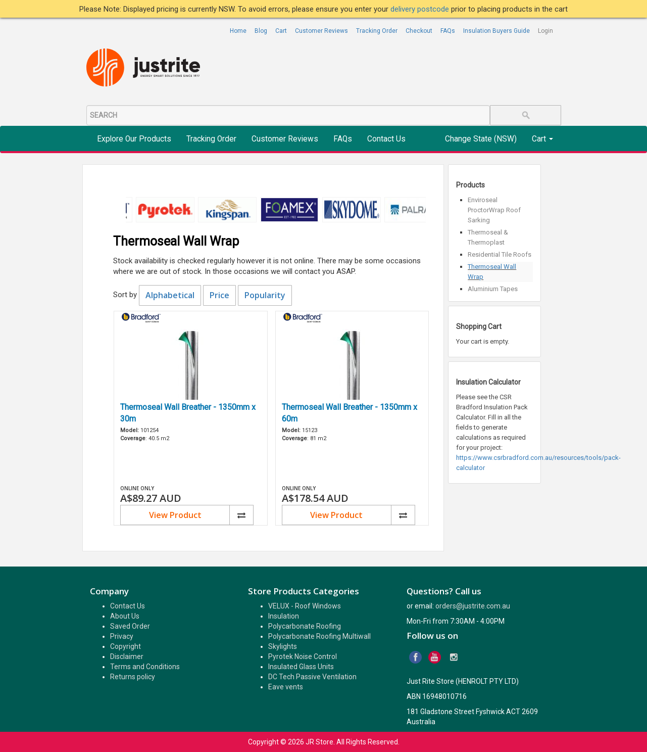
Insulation (283, 616)
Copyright (125, 646)
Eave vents (285, 687)
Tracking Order (376, 30)
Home (238, 30)
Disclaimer (126, 656)
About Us (124, 616)
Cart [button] (542, 139)
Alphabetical (169, 295)
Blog (261, 30)
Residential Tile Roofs (499, 254)
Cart (281, 30)
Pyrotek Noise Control (302, 656)
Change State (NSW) (481, 139)
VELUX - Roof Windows (304, 606)
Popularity (264, 295)
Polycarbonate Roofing (304, 626)
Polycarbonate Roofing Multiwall (319, 636)
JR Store (319, 742)
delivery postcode (420, 9)
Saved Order (130, 626)
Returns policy (132, 677)
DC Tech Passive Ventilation (312, 677)
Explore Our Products (134, 139)
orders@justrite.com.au (472, 606)
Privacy (121, 636)
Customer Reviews (321, 30)
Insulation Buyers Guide (496, 30)
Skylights (282, 646)
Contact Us (386, 139)
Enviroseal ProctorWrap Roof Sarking (494, 210)
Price (219, 295)
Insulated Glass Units (301, 667)
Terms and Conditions (145, 667)
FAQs (447, 30)
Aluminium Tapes (493, 289)
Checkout (419, 30)
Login (545, 30)
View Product (175, 515)
